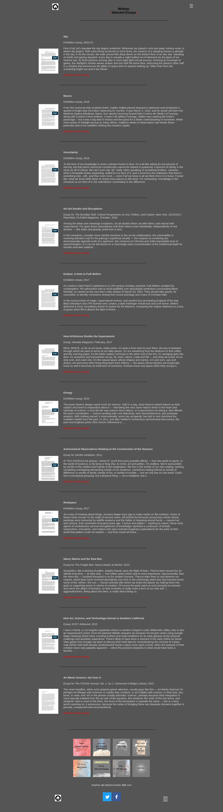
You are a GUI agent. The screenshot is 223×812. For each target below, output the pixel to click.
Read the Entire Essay (76, 74)
